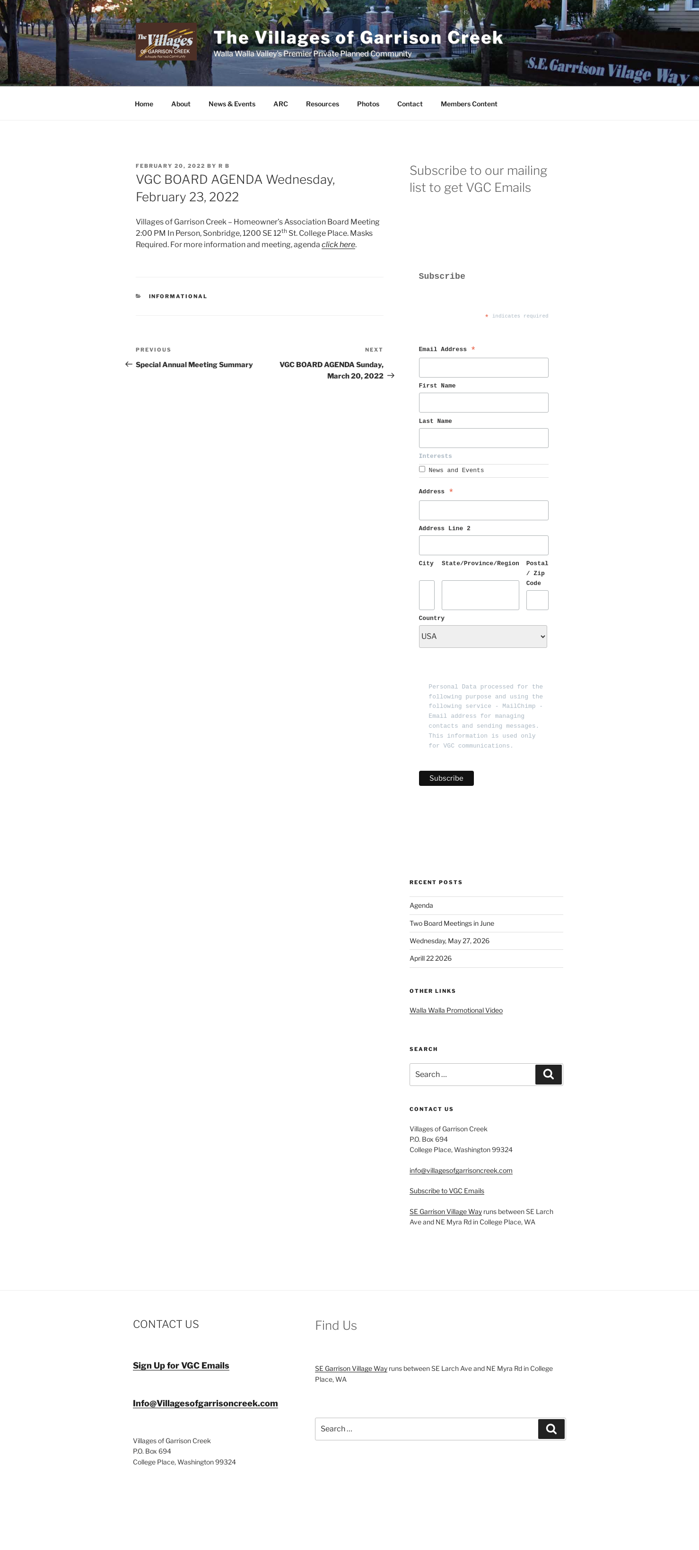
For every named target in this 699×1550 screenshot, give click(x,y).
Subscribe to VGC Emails (447, 1191)
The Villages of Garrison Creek (358, 37)
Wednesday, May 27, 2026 (449, 941)
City (426, 563)
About (181, 104)
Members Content (469, 104)
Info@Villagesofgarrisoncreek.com (205, 1403)
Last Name (437, 421)
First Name (439, 385)
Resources (322, 104)
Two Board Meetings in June (452, 923)
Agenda (421, 905)
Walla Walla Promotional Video (456, 1010)
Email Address (447, 351)
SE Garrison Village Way (446, 1211)
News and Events (456, 470)
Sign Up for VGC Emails (181, 1365)
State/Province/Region (480, 563)
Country (432, 618)
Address (436, 493)
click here (338, 244)
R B (224, 166)
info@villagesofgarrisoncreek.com (461, 1170)
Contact (410, 104)
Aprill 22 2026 (431, 958)
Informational (178, 296)
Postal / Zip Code (537, 573)
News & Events (232, 104)
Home (144, 104)
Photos (368, 104)
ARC (280, 104)
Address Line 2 (445, 528)
